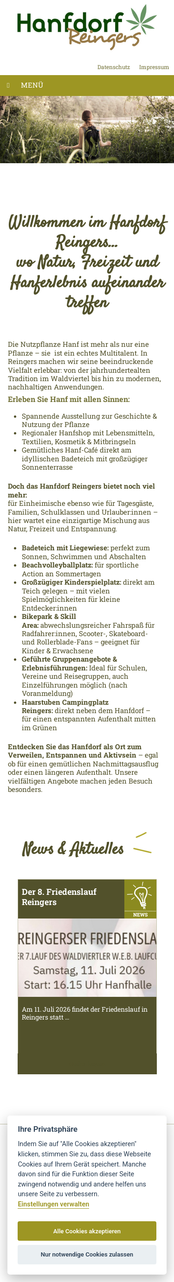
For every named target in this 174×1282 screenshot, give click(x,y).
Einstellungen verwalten (53, 1204)
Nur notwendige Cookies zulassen (87, 1254)
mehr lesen (87, 1063)
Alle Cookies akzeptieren (87, 1231)
